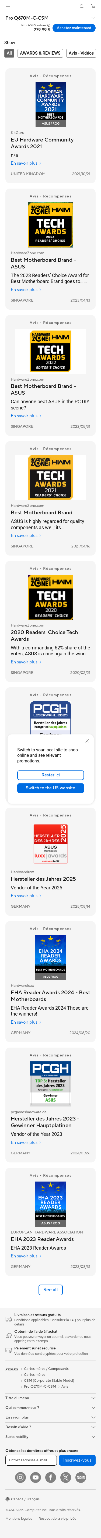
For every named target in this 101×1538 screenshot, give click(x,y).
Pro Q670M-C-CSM (27, 18)
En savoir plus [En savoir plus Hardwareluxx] (26, 896)
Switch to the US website (50, 788)
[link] (50, 7)
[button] (7, 6)
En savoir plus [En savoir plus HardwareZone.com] (26, 289)
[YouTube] (35, 1477)
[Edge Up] (80, 1477)
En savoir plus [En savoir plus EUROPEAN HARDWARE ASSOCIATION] (26, 1256)
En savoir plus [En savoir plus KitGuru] (26, 163)
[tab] (9, 53)
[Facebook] (50, 1477)
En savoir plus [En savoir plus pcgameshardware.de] (26, 1142)
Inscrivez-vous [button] (77, 1460)
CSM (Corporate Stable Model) (49, 1380)
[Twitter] (65, 1477)
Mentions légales (18, 1518)
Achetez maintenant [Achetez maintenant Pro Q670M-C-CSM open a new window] (74, 28)
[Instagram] (20, 1477)
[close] (87, 740)
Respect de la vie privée (57, 1518)
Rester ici (50, 775)
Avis (64, 1386)
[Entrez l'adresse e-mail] (31, 1460)
